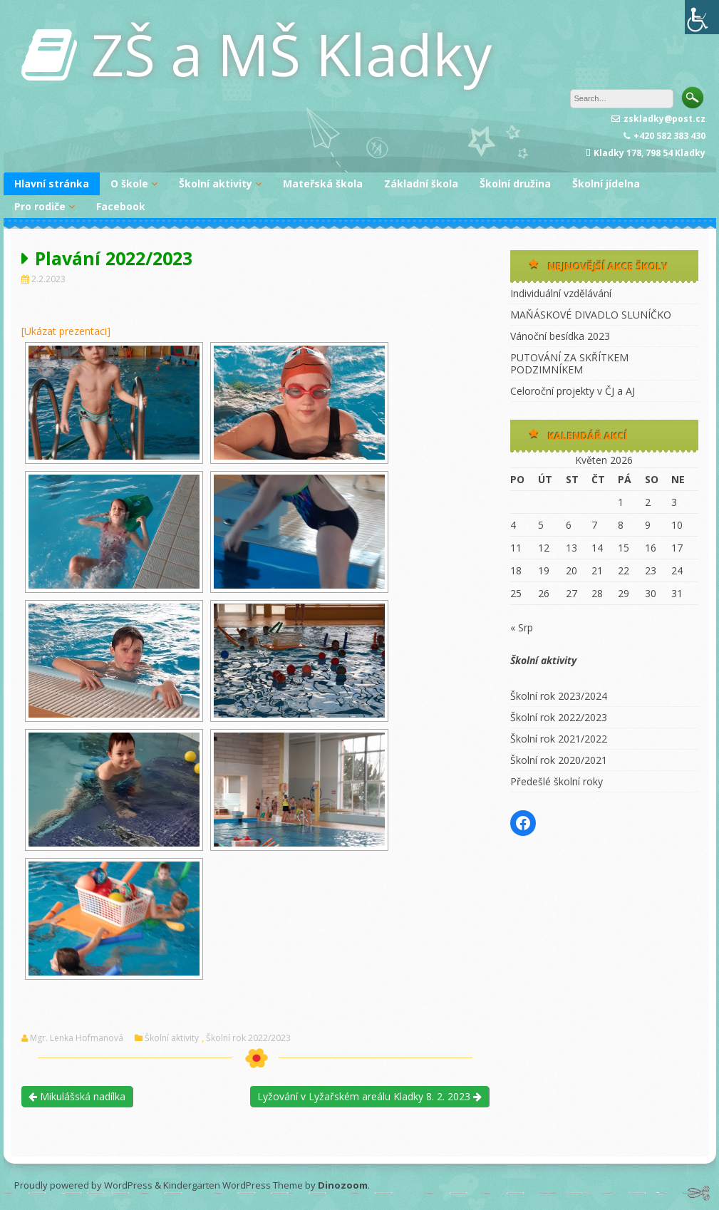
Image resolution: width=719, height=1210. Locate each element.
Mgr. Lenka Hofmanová (76, 1038)
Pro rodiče (40, 206)
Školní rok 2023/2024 (558, 696)
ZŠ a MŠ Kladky (291, 54)
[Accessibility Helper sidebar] (702, 17)
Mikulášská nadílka (77, 1096)
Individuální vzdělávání (560, 293)
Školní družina (515, 183)
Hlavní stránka (51, 183)
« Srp (521, 627)
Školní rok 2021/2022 (558, 738)
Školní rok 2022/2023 (248, 1038)
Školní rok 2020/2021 (558, 760)
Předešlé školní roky (556, 781)
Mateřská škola (323, 183)
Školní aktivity (215, 183)
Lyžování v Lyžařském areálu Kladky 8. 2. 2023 (369, 1096)
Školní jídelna (606, 183)
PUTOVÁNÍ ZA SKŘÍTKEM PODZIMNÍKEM (569, 363)
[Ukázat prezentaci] (65, 331)
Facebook (120, 206)
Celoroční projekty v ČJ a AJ (572, 391)
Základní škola (421, 183)
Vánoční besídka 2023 (560, 336)
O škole (129, 183)
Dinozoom (343, 1185)
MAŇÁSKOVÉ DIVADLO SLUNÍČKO (590, 314)
